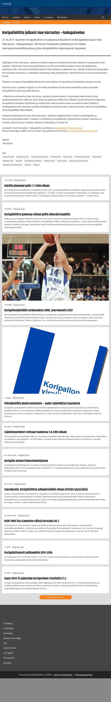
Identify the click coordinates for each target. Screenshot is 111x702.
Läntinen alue (56, 157)
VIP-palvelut (62, 17)
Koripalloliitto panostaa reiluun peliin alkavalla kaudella (37, 214)
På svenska (9, 657)
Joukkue (16, 17)
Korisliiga (8, 633)
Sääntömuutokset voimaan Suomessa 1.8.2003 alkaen (35, 432)
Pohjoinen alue (8, 157)
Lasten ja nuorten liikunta (78, 161)
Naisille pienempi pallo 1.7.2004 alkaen (27, 185)
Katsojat (19, 161)
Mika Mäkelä (7, 143)
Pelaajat (28, 165)
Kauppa (7, 662)
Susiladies (8, 628)
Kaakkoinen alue (23, 157)
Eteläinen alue (49, 161)
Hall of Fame (9, 647)
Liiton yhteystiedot (63, 674)
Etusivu (5, 17)
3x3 (5, 643)
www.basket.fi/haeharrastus (68, 127)
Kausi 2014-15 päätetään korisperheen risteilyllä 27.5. (35, 578)
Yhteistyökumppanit (82, 157)
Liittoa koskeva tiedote (39, 157)
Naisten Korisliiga (12, 638)
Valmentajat (61, 161)
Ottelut (27, 17)
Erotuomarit (96, 157)
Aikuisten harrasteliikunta (12, 165)
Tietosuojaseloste (84, 674)
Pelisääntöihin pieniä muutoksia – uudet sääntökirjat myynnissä (42, 403)
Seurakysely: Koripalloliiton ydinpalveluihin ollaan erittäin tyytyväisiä (46, 489)
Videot (37, 17)
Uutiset (16, 22)
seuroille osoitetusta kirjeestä (82, 130)
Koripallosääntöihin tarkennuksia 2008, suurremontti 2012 (38, 310)
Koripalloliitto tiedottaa (33, 161)
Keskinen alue (8, 161)
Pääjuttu (36, 165)
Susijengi (6, 22)
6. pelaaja (48, 17)
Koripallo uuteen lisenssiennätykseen (26, 461)
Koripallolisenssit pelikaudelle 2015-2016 (28, 552)
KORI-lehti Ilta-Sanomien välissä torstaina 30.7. (32, 521)
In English (8, 652)
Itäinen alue (67, 157)
